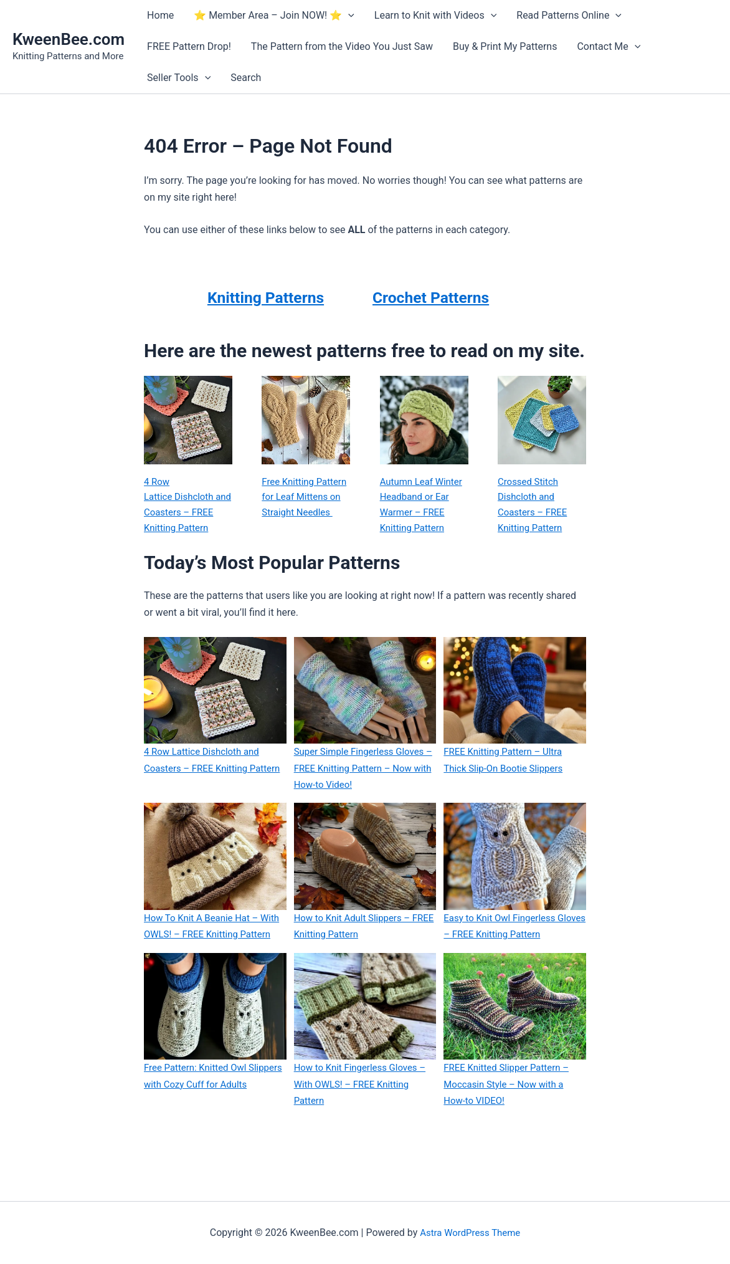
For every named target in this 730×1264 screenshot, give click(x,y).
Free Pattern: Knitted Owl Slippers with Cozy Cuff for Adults (203, 1121)
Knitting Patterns (265, 296)
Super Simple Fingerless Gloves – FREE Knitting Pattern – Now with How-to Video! (363, 789)
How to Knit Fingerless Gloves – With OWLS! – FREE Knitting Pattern (364, 1121)
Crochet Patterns (443, 296)
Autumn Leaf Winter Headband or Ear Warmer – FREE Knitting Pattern (424, 506)
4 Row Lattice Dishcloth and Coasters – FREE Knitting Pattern (181, 515)
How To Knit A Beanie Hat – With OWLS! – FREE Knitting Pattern (205, 954)
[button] (348, 15)
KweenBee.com (68, 39)
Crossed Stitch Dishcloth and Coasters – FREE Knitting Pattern (535, 506)
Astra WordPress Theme (470, 1232)
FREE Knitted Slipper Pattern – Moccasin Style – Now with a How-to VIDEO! (510, 1121)
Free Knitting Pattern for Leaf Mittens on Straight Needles (304, 506)
